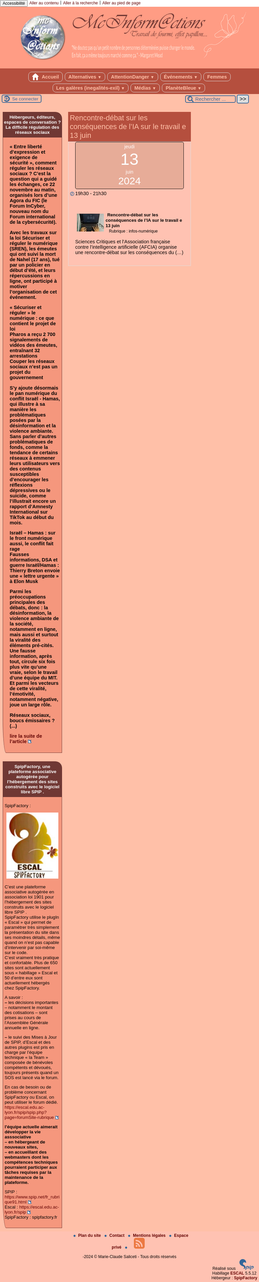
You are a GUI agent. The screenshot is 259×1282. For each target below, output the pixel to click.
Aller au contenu (44, 3)
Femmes (217, 77)
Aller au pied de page (121, 3)
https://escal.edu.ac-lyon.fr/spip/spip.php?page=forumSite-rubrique (29, 1112)
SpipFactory (245, 1278)
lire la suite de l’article (26, 738)
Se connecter (25, 98)
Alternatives (85, 77)
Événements (181, 77)
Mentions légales (147, 1235)
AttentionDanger (132, 77)
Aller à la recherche (80, 3)
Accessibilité (14, 3)
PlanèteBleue (183, 88)
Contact (115, 1235)
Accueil (45, 76)
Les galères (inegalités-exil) (90, 88)
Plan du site (88, 1235)
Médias (145, 88)
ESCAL (237, 1273)
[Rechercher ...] (210, 99)
